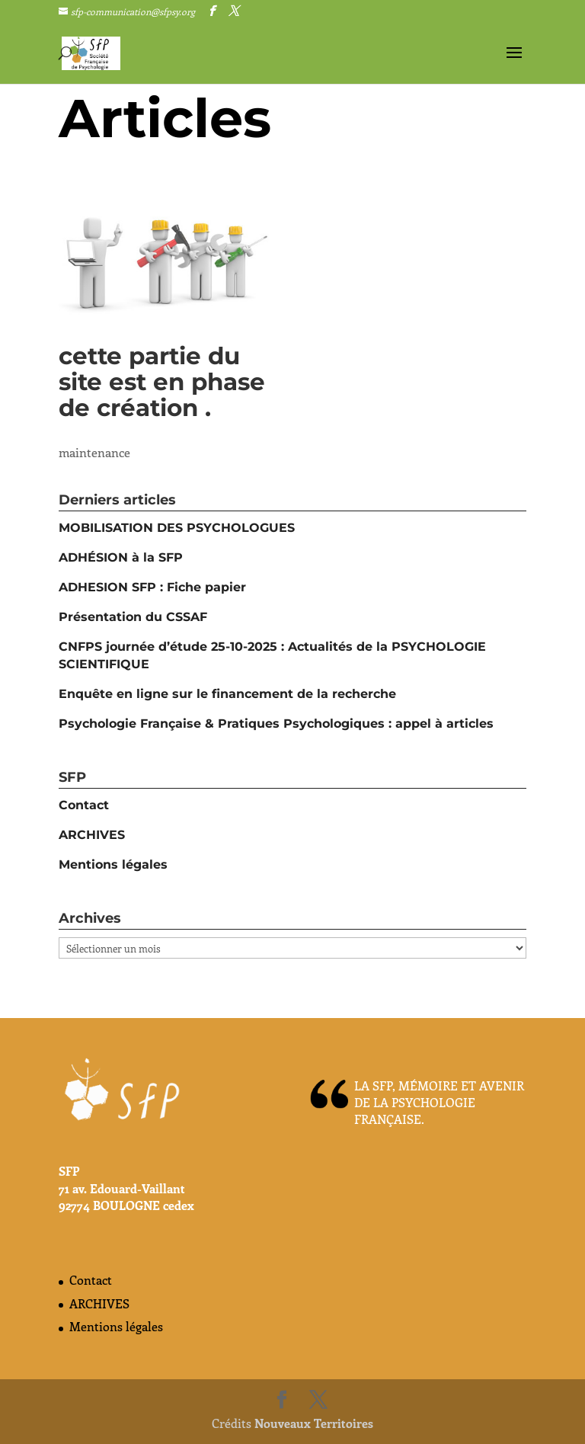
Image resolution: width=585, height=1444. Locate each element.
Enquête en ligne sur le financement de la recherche (227, 694)
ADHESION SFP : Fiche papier (152, 587)
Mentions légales (113, 864)
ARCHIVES (92, 835)
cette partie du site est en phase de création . (162, 381)
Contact (84, 805)
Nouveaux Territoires (313, 1423)
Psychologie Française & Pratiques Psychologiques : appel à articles (276, 723)
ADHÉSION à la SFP (121, 557)
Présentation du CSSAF (133, 617)
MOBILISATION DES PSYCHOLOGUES (177, 527)
